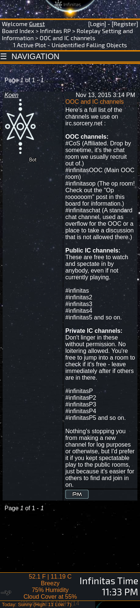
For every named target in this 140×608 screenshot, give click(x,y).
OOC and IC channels (67, 37)
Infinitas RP (55, 30)
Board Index (18, 30)
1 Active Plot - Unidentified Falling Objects (70, 44)
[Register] (125, 23)
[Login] (97, 23)
